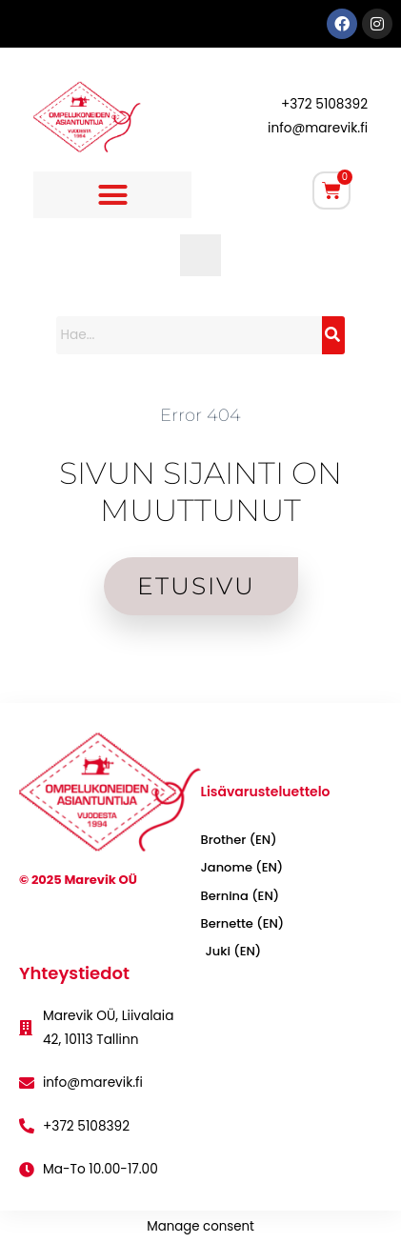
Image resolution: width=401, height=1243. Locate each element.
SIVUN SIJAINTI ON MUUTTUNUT (200, 491)
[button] (112, 195)
